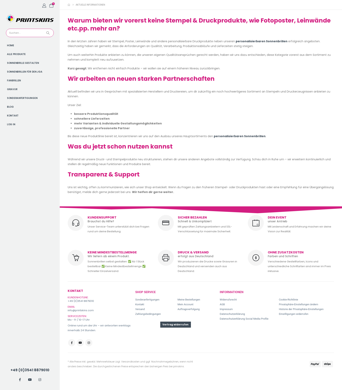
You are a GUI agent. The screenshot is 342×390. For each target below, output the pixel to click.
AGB (222, 304)
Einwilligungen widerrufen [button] (293, 313)
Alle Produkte (16, 54)
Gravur (12, 89)
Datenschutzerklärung (232, 313)
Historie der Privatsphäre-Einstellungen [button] (301, 309)
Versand (140, 309)
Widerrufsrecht (228, 299)
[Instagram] (40, 380)
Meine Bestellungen (189, 299)
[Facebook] (20, 380)
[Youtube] (30, 380)
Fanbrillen (14, 80)
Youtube (80, 342)
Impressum (226, 309)
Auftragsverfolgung (189, 309)
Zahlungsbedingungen (148, 313)
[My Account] (44, 5)
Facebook (71, 342)
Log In (11, 124)
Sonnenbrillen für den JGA (24, 71)
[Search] (48, 33)
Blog (10, 106)
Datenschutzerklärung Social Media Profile (244, 318)
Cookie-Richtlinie (288, 299)
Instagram (88, 342)
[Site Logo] (30, 18)
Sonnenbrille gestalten (23, 63)
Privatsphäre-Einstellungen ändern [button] (298, 304)
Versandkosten (130, 361)
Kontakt (13, 115)
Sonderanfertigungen (22, 98)
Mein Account (185, 304)
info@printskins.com (81, 310)
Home (10, 45)
